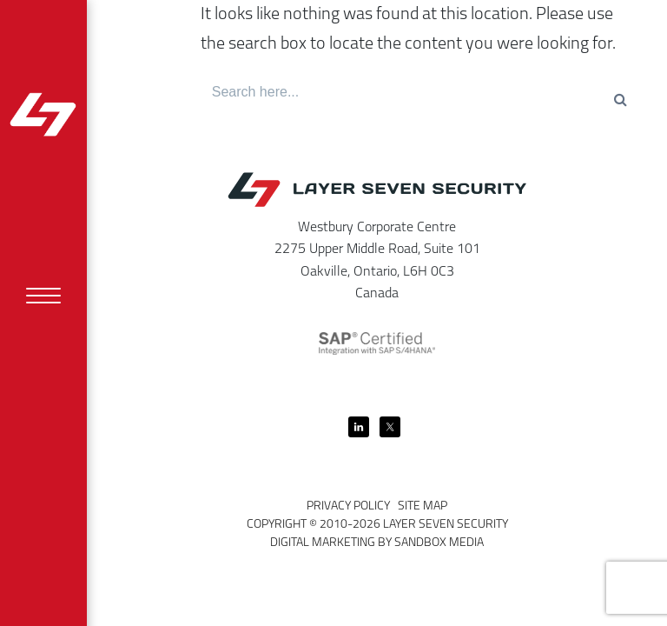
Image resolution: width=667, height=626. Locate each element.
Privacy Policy (348, 506)
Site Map (422, 506)
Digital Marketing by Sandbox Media (377, 542)
